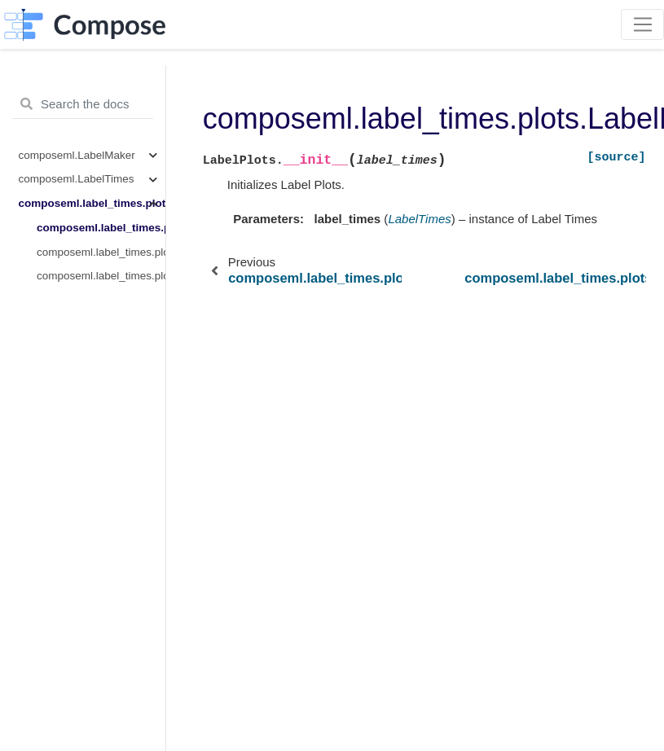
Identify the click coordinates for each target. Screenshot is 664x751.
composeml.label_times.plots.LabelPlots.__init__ (101, 228)
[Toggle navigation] (642, 24)
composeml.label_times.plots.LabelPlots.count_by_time (101, 252)
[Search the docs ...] (82, 104)
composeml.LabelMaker (77, 155)
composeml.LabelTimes (76, 179)
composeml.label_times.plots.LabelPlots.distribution (101, 276)
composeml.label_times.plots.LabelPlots (92, 203)
